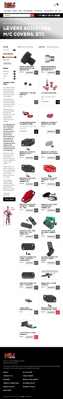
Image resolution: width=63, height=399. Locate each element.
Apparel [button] (14, 10)
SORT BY (42, 47)
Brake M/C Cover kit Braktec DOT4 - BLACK (28, 153)
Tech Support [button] (38, 10)
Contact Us (7, 376)
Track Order (28, 376)
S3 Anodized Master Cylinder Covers (28, 123)
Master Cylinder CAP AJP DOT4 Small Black (49, 258)
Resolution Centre (30, 379)
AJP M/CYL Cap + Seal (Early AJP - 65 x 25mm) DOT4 (28, 232)
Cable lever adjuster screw (26, 308)
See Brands (29, 72)
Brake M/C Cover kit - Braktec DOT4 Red (49, 123)
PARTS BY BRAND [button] (28, 10)
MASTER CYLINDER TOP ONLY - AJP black (28, 284)
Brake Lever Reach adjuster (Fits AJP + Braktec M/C (27, 68)
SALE (56, 10)
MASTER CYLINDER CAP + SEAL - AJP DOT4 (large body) (28, 258)
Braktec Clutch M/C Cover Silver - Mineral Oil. (49, 206)
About (5, 372)
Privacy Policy (9, 387)
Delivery (6, 379)
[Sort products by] (52, 47)
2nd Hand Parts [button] (48, 10)
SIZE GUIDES (9, 199)
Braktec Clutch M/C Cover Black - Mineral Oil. (28, 179)
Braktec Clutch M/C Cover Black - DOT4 (49, 308)
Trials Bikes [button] (7, 10)
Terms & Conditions (11, 383)
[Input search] (16, 15)
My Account (27, 372)
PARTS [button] (20, 10)
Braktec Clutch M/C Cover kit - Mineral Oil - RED (28, 206)
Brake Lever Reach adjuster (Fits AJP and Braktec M (48, 68)
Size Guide (7, 390)
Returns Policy (29, 383)
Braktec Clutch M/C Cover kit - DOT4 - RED (49, 179)
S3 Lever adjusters (48, 93)
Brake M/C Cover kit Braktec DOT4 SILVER (49, 152)
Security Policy (29, 387)
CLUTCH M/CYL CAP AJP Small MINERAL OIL (48, 232)
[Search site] (32, 15)
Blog (60, 10)
